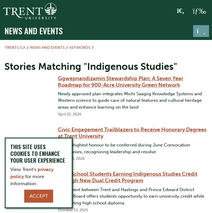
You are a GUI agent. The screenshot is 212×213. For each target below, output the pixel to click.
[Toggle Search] (180, 11)
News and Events (33, 31)
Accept (39, 196)
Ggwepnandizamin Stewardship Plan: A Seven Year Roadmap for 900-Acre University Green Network (120, 81)
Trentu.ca (15, 47)
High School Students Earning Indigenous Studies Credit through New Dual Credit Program (128, 177)
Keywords (79, 47)
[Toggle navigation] (201, 31)
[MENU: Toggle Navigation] (199, 11)
